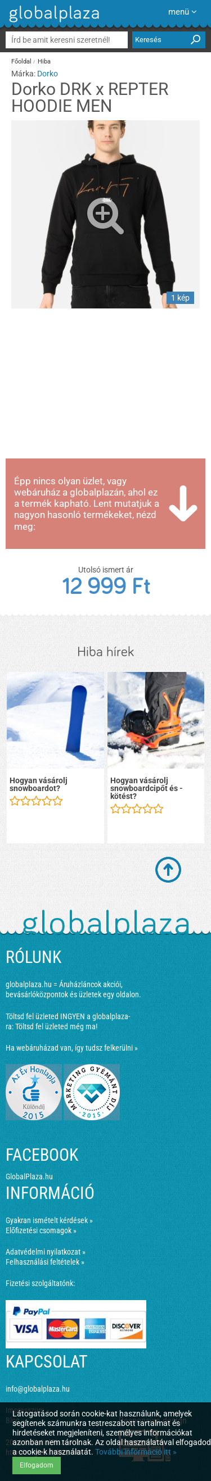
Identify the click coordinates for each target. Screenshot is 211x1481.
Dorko (47, 73)
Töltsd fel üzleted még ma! (56, 1026)
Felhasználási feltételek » (45, 1261)
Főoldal (21, 61)
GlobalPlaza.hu (29, 1176)
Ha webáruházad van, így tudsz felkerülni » (72, 1047)
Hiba (44, 61)
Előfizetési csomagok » (41, 1230)
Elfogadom (36, 1465)
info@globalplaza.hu (38, 1388)
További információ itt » (136, 1451)
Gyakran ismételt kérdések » (49, 1220)
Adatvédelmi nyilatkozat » (46, 1251)
